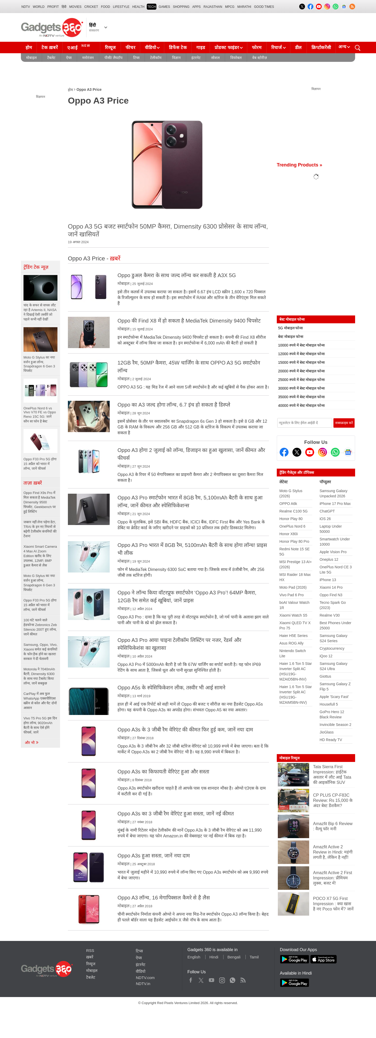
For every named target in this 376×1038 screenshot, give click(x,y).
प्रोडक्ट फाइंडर (227, 47)
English (193, 957)
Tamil (254, 957)
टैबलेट (51, 58)
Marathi (244, 7)
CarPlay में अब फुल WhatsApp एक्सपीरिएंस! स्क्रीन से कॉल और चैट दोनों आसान (40, 701)
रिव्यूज (110, 47)
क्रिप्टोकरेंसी (321, 47)
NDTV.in (143, 983)
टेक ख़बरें (50, 47)
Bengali (233, 957)
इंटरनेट (196, 58)
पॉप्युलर (325, 482)
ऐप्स (69, 58)
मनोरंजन (88, 58)
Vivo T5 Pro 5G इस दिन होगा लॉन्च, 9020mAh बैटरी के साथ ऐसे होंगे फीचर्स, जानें (40, 725)
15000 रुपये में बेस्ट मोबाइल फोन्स (301, 362)
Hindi (213, 957)
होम (29, 47)
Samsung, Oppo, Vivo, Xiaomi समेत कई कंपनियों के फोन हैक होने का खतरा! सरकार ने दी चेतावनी (40, 652)
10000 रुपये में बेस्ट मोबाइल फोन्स (301, 345)
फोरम (256, 47)
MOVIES (75, 7)
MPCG (229, 7)
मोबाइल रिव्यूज (289, 758)
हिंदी (64, 7)
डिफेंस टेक (178, 47)
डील (298, 47)
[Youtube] (309, 452)
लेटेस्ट (283, 482)
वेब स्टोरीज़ (259, 58)
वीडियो (150, 47)
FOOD (105, 7)
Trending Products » (299, 165)
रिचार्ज (276, 47)
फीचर (130, 47)
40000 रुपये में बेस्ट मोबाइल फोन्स (301, 405)
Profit (53, 7)
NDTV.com (145, 977)
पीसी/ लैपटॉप (113, 58)
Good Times (264, 7)
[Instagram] (322, 452)
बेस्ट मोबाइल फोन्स (290, 337)
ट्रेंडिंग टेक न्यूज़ (36, 267)
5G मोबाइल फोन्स (290, 328)
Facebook (190, 979)
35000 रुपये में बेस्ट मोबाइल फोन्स (301, 397)
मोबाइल (31, 58)
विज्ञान (176, 58)
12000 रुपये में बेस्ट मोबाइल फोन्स (301, 354)
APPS (196, 7)
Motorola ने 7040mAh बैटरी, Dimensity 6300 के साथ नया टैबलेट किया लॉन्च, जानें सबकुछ (39, 676)
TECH (151, 7)
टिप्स (136, 58)
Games (164, 7)
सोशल (215, 58)
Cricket (91, 7)
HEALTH (138, 7)
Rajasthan (213, 7)
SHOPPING (181, 7)
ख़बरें (89, 957)
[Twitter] (296, 452)
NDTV (25, 7)
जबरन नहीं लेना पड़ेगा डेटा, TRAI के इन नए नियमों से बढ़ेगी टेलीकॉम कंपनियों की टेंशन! (40, 529)
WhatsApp (232, 979)
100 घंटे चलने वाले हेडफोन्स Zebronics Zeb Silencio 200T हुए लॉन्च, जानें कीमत (40, 627)
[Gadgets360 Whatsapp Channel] (335, 452)
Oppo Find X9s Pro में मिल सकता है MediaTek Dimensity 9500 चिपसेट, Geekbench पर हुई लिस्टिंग (40, 502)
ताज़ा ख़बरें (33, 483)
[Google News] (348, 452)
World (39, 7)
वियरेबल (236, 58)
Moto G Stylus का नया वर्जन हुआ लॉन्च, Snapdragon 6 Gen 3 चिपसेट (39, 583)
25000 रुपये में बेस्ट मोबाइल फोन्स (301, 380)
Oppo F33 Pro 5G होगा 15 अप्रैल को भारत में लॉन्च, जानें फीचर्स (40, 605)
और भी (32, 743)
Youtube (211, 979)
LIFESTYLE (121, 7)
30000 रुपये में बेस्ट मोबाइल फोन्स (301, 388)
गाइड (200, 47)
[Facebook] (284, 452)
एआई (79, 47)
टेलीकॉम (155, 58)
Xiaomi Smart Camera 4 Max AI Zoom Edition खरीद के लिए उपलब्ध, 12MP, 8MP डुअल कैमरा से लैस (40, 556)
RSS (90, 950)
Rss (243, 979)
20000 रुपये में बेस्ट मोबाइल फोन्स (301, 371)
